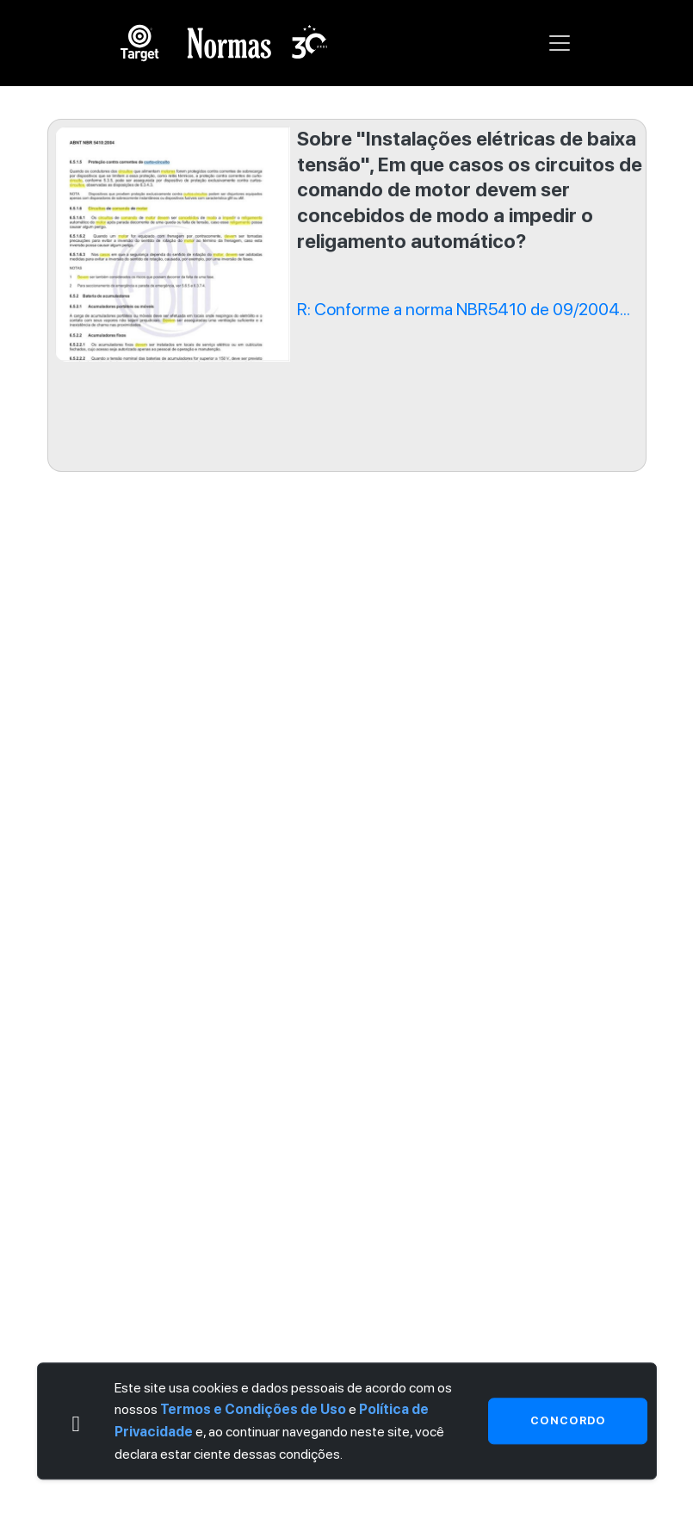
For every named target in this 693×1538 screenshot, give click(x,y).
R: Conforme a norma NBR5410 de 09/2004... (463, 309)
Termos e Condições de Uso (253, 1410)
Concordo (567, 1420)
